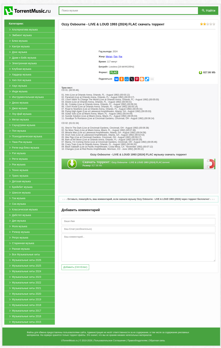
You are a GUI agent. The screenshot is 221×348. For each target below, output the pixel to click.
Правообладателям (137, 340)
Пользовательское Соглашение (110, 340)
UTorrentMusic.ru (69, 340)
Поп (116, 56)
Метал (109, 56)
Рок (120, 56)
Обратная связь (157, 340)
